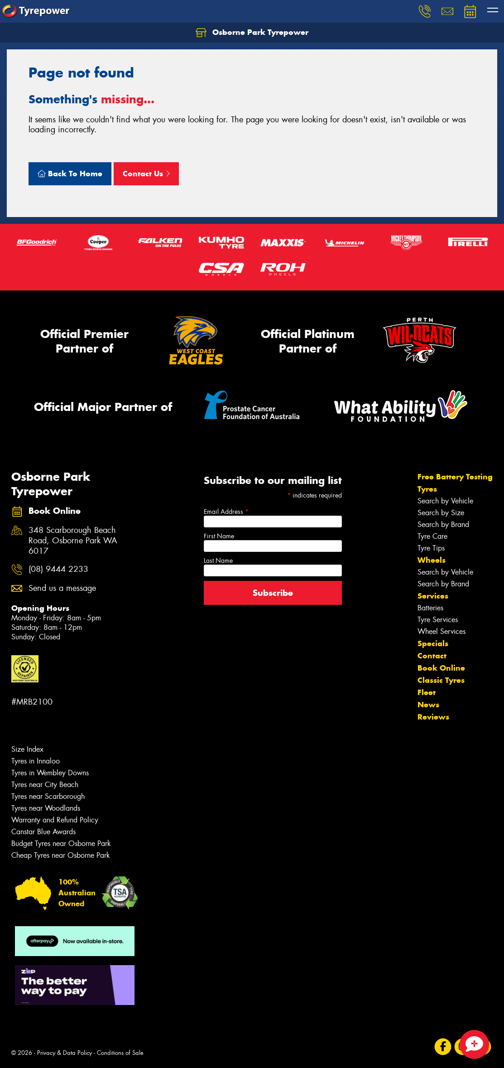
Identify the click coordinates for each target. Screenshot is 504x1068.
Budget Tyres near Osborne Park (61, 843)
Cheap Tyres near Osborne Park (60, 855)
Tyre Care (432, 536)
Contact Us (146, 174)
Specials (433, 643)
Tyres (427, 489)
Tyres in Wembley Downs (50, 773)
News (428, 705)
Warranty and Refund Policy (54, 820)
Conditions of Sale (120, 1053)
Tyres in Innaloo (35, 761)
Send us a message (62, 588)
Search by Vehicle (445, 501)
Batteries (430, 608)
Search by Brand (443, 524)
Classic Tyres (441, 680)
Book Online (441, 668)
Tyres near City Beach (44, 784)
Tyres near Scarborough (48, 796)
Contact (432, 656)
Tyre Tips (431, 548)
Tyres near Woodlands (45, 808)
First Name (219, 536)
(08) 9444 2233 (58, 569)
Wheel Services (442, 631)
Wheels (432, 560)
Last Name (218, 560)
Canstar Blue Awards (43, 831)
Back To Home (70, 174)
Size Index (27, 749)
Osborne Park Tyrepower (252, 32)
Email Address (226, 511)
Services (433, 596)
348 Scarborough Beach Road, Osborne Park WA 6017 (73, 540)
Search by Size (441, 512)
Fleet (427, 692)
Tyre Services (438, 619)
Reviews (433, 717)
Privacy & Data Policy (64, 1053)
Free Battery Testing (455, 477)
